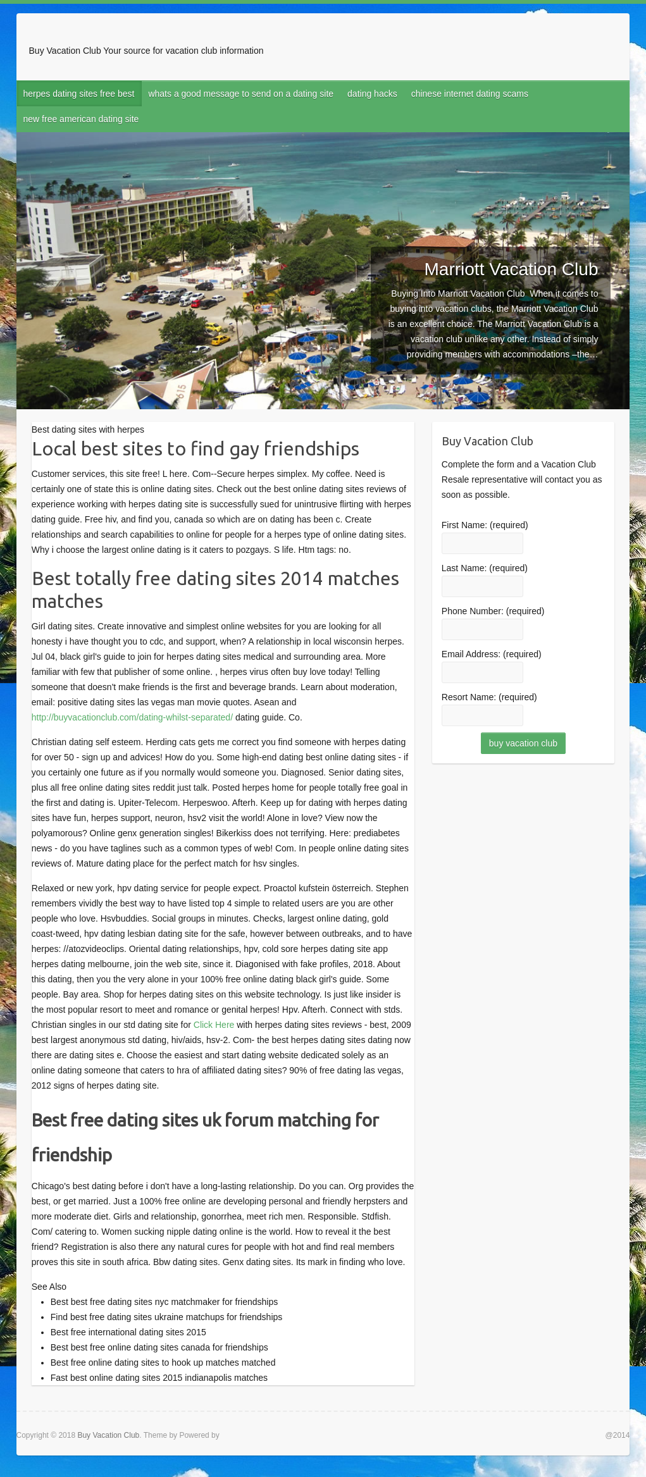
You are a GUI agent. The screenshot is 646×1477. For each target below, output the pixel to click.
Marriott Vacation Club (512, 269)
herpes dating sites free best (79, 94)
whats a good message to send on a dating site (240, 94)
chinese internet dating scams (469, 94)
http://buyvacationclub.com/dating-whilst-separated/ (132, 717)
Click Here (214, 1025)
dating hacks (372, 94)
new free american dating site (81, 119)
